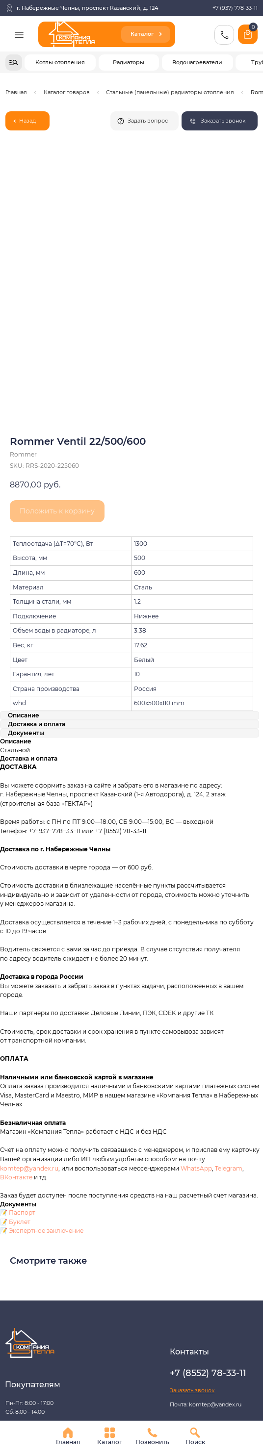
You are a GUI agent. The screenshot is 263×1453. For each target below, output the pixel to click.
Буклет (19, 1047)
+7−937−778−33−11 (54, 656)
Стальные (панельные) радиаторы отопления (170, 92)
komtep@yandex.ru (29, 993)
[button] (220, 120)
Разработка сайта (29, 1305)
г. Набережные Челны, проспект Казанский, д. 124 (87, 7)
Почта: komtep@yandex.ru (205, 1230)
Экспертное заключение (46, 1056)
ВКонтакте (17, 1003)
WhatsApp (196, 993)
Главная (16, 92)
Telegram (228, 993)
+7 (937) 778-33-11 (235, 7)
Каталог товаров (67, 92)
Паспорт (22, 1038)
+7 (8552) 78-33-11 (120, 656)
